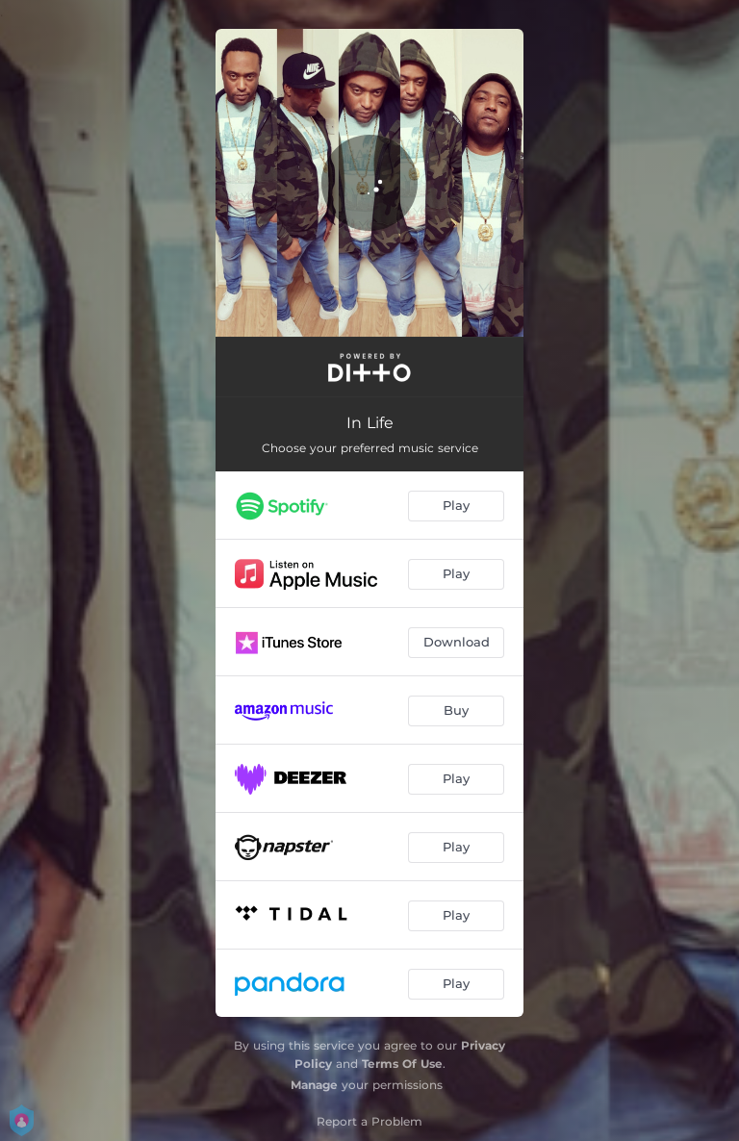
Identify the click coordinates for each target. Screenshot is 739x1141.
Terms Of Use (402, 1063)
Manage (314, 1085)
